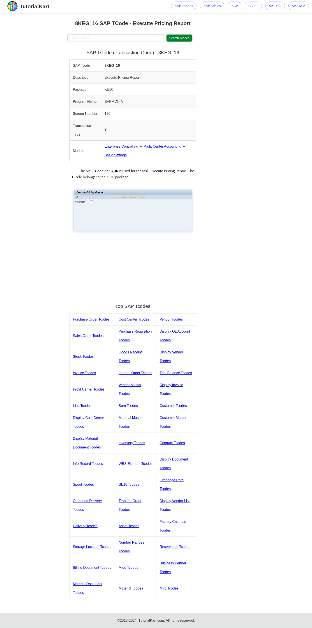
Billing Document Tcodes (92, 567)
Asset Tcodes (129, 526)
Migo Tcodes (128, 567)
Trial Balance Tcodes (176, 373)
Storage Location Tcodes (92, 547)
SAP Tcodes (184, 6)
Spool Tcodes (83, 484)
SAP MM (298, 6)
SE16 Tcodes (129, 484)
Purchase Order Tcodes (91, 319)
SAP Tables (212, 6)
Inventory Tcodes (132, 443)
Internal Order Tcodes (135, 373)
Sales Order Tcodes (88, 336)
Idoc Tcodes (82, 406)
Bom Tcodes (128, 406)
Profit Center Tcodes (89, 389)
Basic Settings (116, 155)
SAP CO (275, 6)
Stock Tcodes (83, 356)
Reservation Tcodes (175, 547)
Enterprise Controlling (121, 146)
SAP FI (253, 6)
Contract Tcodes (172, 443)
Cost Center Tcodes (134, 319)
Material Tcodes (131, 588)
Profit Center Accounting (162, 146)
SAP (234, 6)
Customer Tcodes (173, 406)
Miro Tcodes (169, 588)
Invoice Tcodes (84, 373)
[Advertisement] (35, 78)
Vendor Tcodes (171, 319)
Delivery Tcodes (85, 526)
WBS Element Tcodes (135, 464)
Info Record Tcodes (88, 464)
